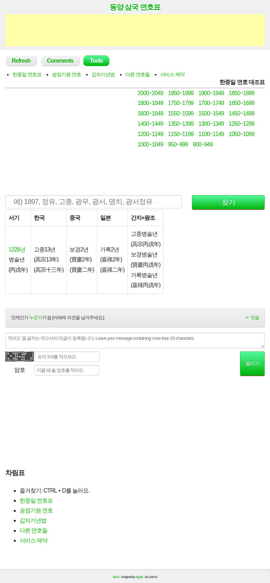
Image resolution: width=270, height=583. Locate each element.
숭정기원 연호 (66, 74)
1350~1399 (181, 124)
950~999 (178, 144)
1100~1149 (211, 134)
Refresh (21, 61)
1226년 (17, 249)
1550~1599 (181, 113)
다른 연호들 (137, 74)
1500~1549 (211, 113)
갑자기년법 (103, 74)
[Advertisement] (135, 30)
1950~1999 (181, 93)
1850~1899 (241, 93)
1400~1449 (150, 124)
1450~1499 (241, 113)
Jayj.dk (139, 577)
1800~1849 (150, 103)
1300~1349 (211, 124)
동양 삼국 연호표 (135, 7)
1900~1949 (211, 93)
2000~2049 (150, 93)
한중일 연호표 (26, 74)
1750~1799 (181, 103)
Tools (96, 61)
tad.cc (116, 577)
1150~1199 (181, 134)
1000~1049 (150, 144)
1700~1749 (211, 103)
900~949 (203, 144)
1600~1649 (150, 113)
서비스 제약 (172, 74)
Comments (60, 61)
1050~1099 (241, 134)
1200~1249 (150, 134)
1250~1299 (241, 124)
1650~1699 (241, 103)
